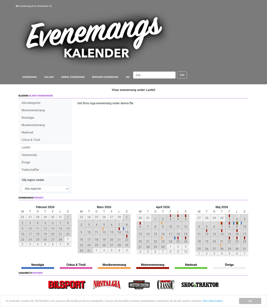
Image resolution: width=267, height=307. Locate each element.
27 (111, 245)
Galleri (49, 77)
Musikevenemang (33, 125)
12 (104, 232)
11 (96, 232)
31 (89, 250)
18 (96, 239)
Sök (181, 75)
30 (81, 250)
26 (104, 245)
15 (126, 232)
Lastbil (26, 147)
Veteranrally (29, 155)
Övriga (26, 162)
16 (81, 239)
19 (104, 239)
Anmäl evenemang (73, 77)
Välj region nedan (33, 180)
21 (119, 239)
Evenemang (29, 77)
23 (81, 245)
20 (111, 239)
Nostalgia (28, 117)
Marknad (27, 132)
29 (126, 245)
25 (96, 245)
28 (60, 239)
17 (89, 239)
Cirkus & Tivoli (31, 140)
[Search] (154, 75)
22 (126, 239)
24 (89, 245)
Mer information (223, 301)
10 (89, 232)
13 (111, 232)
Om (127, 77)
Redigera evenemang (105, 77)
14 (119, 232)
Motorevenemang (33, 110)
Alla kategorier (31, 103)
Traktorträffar (30, 170)
